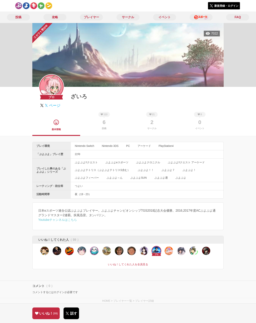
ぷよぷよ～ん (115, 177)
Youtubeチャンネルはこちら (57, 219)
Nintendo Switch (84, 145)
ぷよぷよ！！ (146, 170)
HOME (106, 300)
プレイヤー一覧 (122, 300)
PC (128, 145)
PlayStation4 (166, 145)
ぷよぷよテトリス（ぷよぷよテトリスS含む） (102, 170)
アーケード (144, 145)
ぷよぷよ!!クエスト (86, 162)
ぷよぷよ (180, 177)
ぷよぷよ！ (189, 170)
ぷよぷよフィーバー (87, 177)
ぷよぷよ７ (168, 170)
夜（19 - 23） (83, 194)
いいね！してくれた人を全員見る (128, 264)
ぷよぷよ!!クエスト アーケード (186, 162)
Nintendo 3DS (110, 145)
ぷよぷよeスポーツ (116, 162)
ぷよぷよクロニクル (148, 162)
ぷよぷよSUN (138, 177)
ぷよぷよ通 (161, 177)
